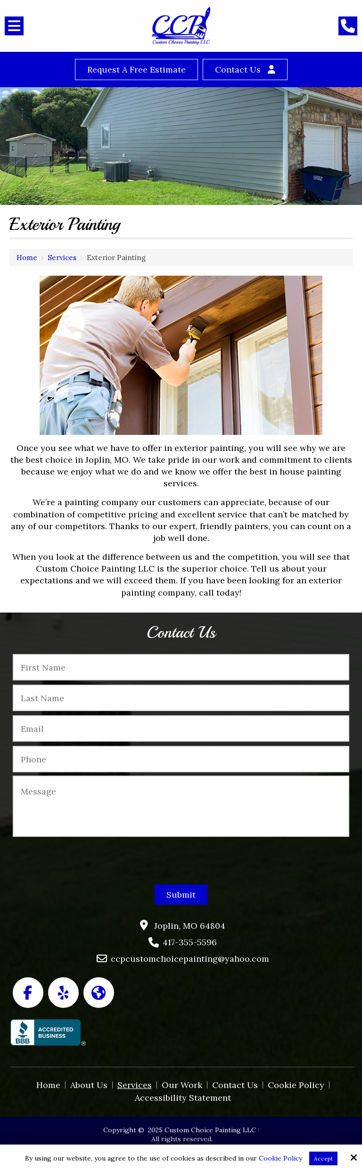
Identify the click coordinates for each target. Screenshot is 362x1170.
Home (26, 257)
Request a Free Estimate (136, 69)
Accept (323, 1158)
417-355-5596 (190, 942)
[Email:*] (181, 728)
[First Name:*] (181, 667)
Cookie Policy (280, 1158)
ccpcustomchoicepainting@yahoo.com (190, 958)
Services (62, 257)
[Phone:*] (181, 759)
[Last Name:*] (181, 698)
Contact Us (238, 69)
